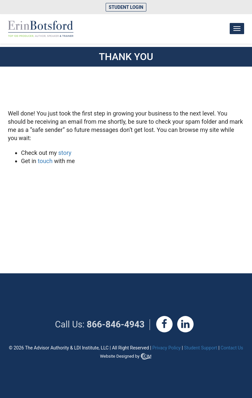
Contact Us (231, 347)
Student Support (200, 347)
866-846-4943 (115, 324)
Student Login (126, 7)
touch (45, 160)
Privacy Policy (166, 347)
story (65, 152)
